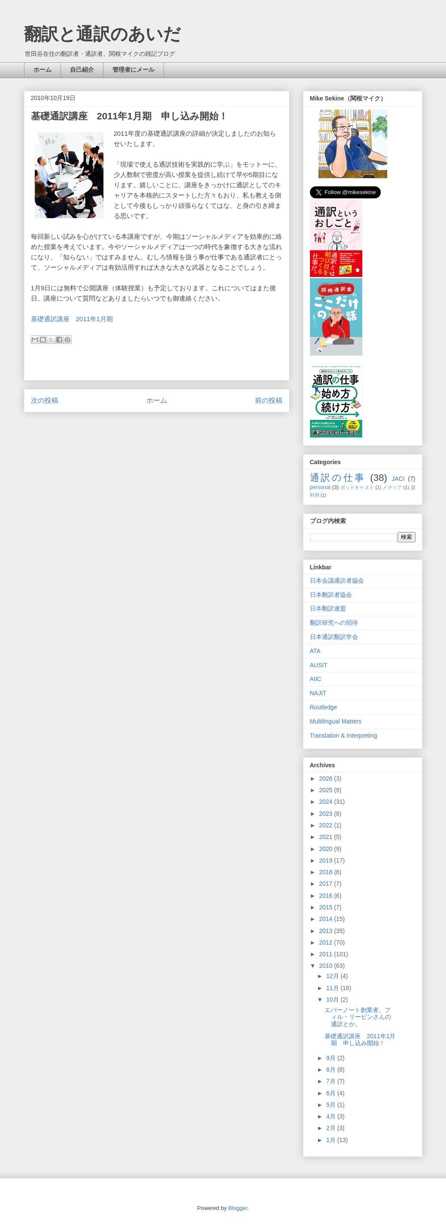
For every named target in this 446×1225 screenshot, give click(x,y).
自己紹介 (82, 69)
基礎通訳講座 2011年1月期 (72, 318)
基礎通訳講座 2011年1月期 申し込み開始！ (360, 1040)
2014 (326, 918)
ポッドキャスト (357, 487)
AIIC (316, 678)
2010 (326, 965)
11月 (333, 988)
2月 (331, 1128)
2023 (326, 813)
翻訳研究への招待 (334, 622)
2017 (326, 883)
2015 (326, 907)
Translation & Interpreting (343, 735)
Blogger (237, 1208)
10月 (333, 999)
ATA (315, 650)
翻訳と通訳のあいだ (102, 33)
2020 (326, 848)
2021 (326, 836)
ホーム (42, 69)
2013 (326, 930)
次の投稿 (44, 400)
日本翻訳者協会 (331, 594)
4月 (331, 1116)
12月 (333, 976)
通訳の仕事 (338, 477)
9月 (331, 1058)
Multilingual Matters (336, 721)
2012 (326, 942)
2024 (326, 801)
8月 (331, 1069)
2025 (326, 790)
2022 (326, 825)
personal (320, 487)
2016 (326, 895)
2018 (326, 872)
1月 (331, 1140)
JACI (397, 478)
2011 (326, 954)
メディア (392, 487)
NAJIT (318, 693)
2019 (326, 860)
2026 (326, 778)
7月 (331, 1081)
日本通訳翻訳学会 (334, 636)
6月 (331, 1093)
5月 (331, 1104)
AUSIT (319, 665)
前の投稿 (268, 400)
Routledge (323, 707)
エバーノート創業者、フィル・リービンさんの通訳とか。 (358, 1017)
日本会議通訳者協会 (337, 580)
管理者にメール (133, 69)
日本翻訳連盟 (328, 608)
